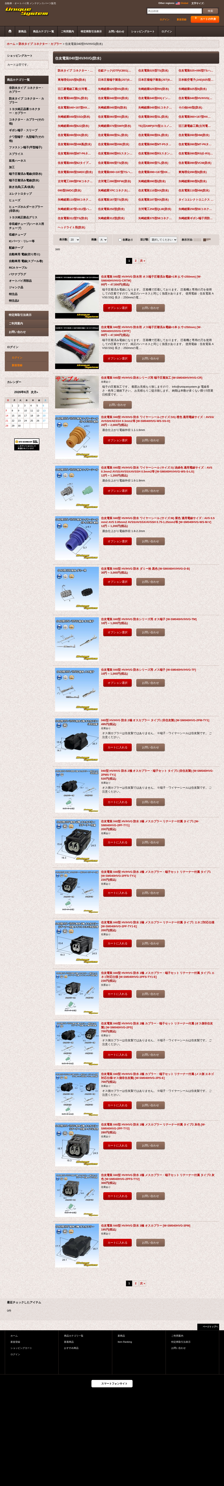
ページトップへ (210, 1326)
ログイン (164, 19)
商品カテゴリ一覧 (73, 1335)
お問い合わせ (17, 332)
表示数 (63, 239)
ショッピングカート (21, 1348)
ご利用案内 (16, 323)
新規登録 (181, 19)
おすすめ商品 (71, 1348)
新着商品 (69, 1342)
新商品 (121, 1335)
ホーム (14, 1335)
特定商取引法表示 (20, 315)
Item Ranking (125, 1342)
